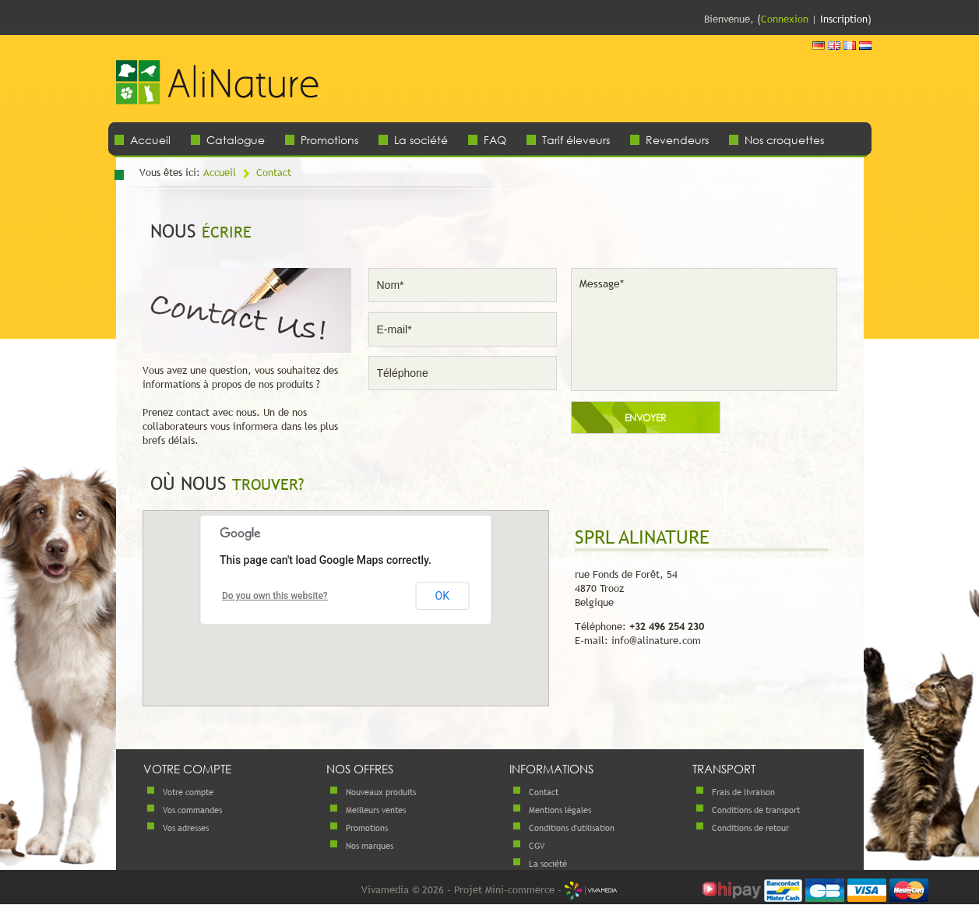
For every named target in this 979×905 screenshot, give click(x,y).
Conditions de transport (756, 810)
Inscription (844, 19)
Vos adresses (186, 828)
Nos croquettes (784, 139)
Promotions (329, 139)
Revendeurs (677, 139)
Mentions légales (560, 810)
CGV (536, 846)
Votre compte (188, 792)
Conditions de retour (750, 828)
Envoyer (645, 417)
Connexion (784, 19)
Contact (273, 172)
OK (442, 596)
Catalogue (235, 139)
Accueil (150, 139)
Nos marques (369, 846)
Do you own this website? (275, 595)
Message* (704, 329)
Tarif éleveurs (576, 139)
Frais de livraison (743, 792)
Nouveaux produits (381, 792)
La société (421, 139)
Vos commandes (192, 810)
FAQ (495, 139)
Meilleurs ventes (376, 810)
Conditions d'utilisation (572, 828)
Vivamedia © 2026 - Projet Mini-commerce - (489, 889)
